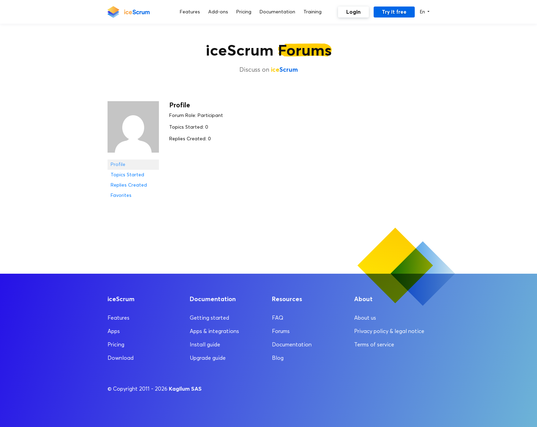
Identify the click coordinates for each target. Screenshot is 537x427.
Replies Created (129, 185)
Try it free (394, 12)
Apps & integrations (214, 331)
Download (121, 358)
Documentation (292, 344)
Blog (278, 358)
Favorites (121, 195)
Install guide (205, 344)
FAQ (277, 318)
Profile (118, 164)
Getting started (209, 318)
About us (365, 318)
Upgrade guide (208, 358)
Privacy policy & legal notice (389, 331)
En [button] (423, 11)
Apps (114, 331)
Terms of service (374, 344)
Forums (281, 331)
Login (353, 12)
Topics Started (127, 175)
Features (118, 318)
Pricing (116, 344)
